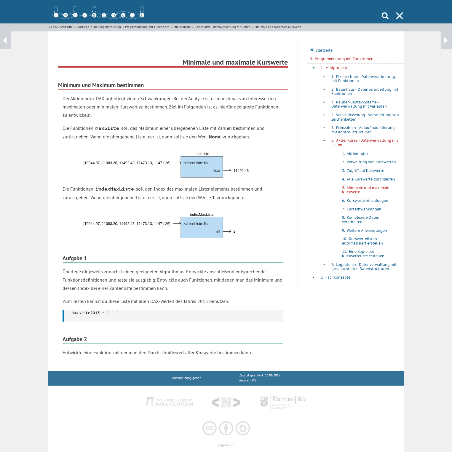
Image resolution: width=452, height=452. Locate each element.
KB (254, 380)
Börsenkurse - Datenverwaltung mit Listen (222, 26)
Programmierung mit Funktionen (147, 26)
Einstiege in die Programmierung (99, 26)
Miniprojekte (182, 26)
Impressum (226, 445)
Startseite (66, 26)
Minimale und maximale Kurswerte (278, 26)
